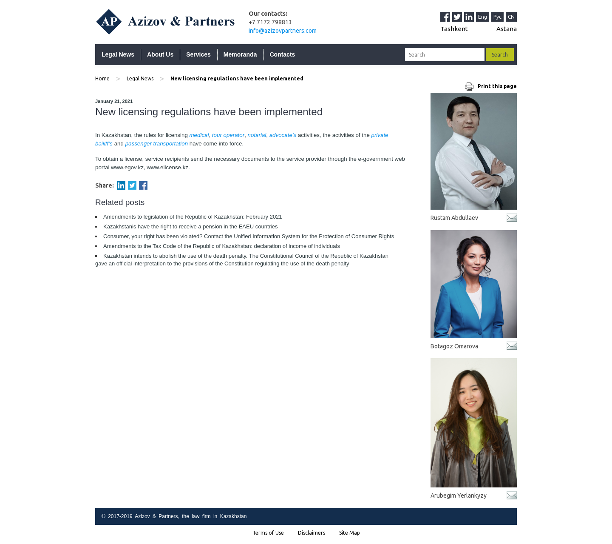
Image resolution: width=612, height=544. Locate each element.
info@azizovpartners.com (283, 30)
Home (102, 78)
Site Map (349, 532)
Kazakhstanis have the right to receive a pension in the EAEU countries (190, 226)
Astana (506, 29)
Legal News (118, 54)
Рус (497, 17)
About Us (160, 54)
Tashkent (454, 29)
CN (511, 17)
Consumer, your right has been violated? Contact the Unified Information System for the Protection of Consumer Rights (248, 236)
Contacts (282, 54)
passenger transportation (156, 143)
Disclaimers (311, 532)
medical (199, 135)
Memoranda (240, 54)
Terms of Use (268, 532)
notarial (257, 135)
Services (198, 54)
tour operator (228, 135)
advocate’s (282, 135)
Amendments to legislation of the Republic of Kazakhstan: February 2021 (192, 217)
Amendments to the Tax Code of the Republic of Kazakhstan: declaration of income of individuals (221, 246)
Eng (482, 17)
